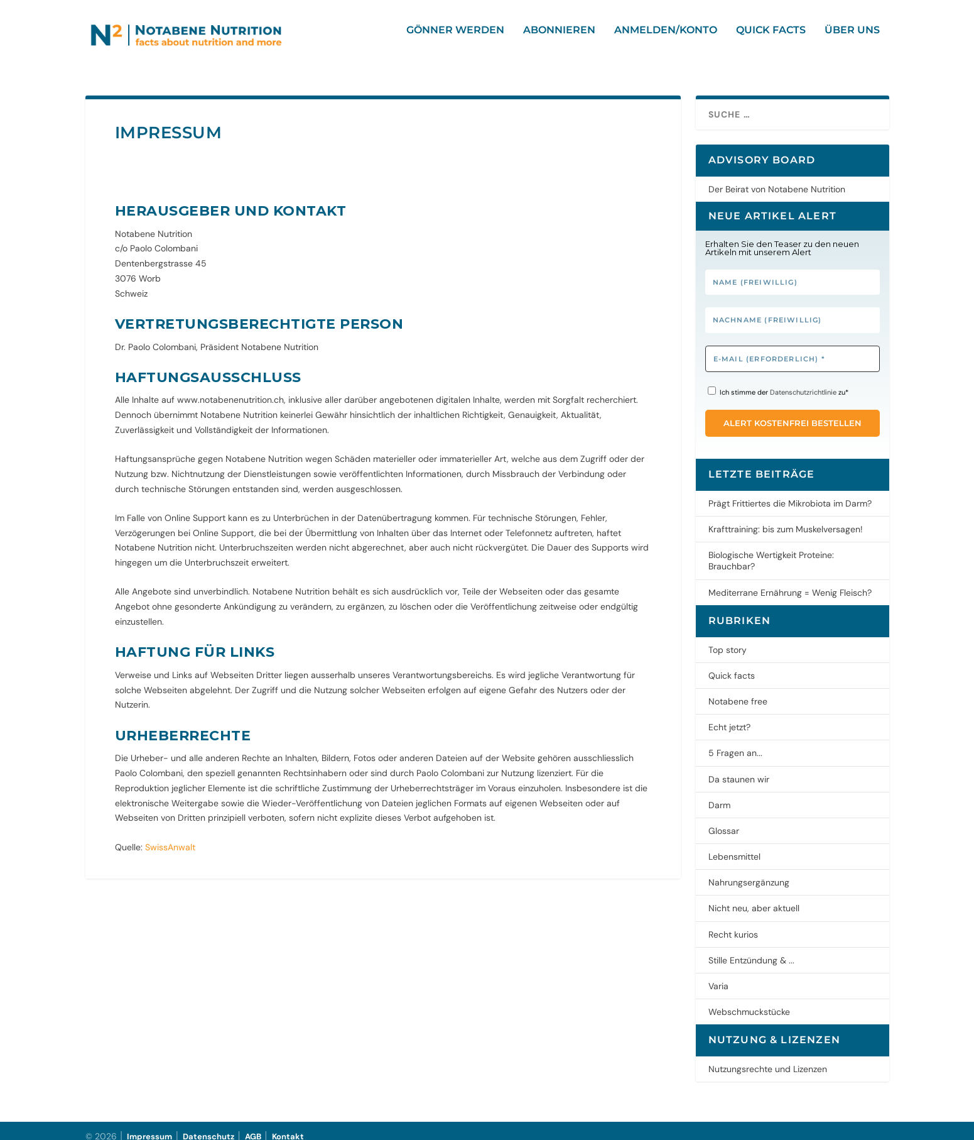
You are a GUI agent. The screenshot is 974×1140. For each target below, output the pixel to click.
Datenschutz (208, 1125)
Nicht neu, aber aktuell (753, 896)
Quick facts (771, 39)
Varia (718, 974)
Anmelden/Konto (665, 39)
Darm (719, 793)
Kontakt (288, 1125)
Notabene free (737, 690)
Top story (727, 638)
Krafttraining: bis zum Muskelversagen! (785, 517)
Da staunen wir (738, 768)
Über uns (852, 39)
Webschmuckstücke (749, 1000)
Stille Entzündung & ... (751, 949)
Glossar (723, 819)
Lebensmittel (734, 845)
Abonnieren (559, 39)
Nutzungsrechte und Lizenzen (767, 1057)
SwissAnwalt (170, 835)
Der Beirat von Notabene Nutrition (776, 178)
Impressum (149, 1125)
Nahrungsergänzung (748, 871)
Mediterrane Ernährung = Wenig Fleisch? (790, 581)
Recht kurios (733, 923)
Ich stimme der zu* (778, 380)
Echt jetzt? (729, 715)
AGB (253, 1125)
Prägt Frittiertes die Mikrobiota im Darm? (790, 492)
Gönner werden (455, 39)
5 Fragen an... (735, 741)
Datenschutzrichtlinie (803, 380)
